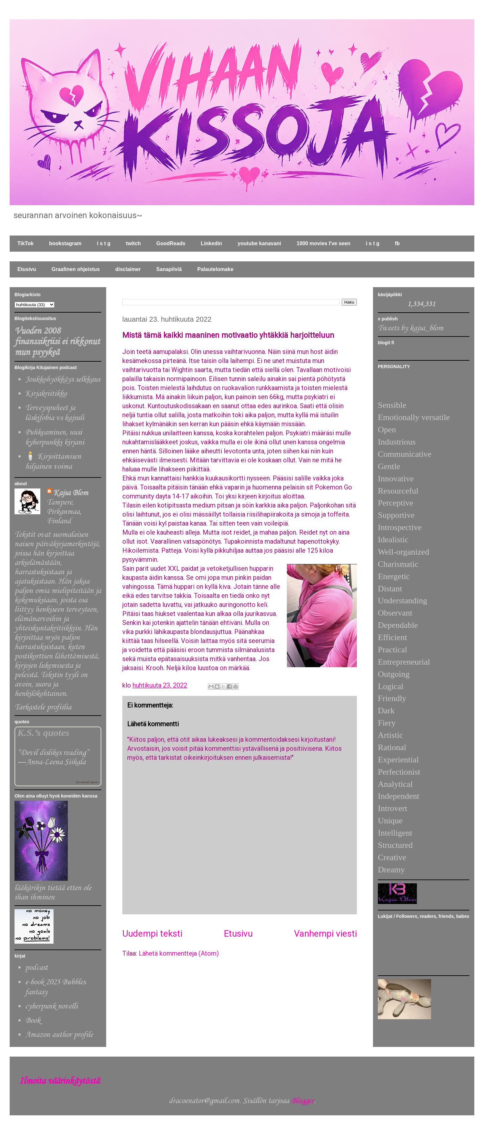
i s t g (104, 243)
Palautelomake (215, 269)
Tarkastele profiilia (43, 707)
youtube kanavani (259, 243)
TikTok (25, 243)
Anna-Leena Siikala (56, 762)
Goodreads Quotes (87, 782)
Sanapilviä (169, 269)
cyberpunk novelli (51, 1006)
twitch (133, 243)
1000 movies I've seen (323, 243)
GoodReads (171, 243)
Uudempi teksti (152, 933)
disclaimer (128, 269)
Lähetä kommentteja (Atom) (179, 953)
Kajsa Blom (70, 493)
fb (397, 243)
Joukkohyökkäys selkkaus (62, 379)
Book (32, 1020)
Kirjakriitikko (46, 393)
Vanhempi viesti (325, 933)
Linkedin (211, 243)
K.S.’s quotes (43, 732)
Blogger (302, 1101)
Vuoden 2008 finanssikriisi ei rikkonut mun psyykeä (57, 342)
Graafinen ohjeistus (76, 269)
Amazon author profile (59, 1035)
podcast (36, 967)
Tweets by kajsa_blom (410, 328)
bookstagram (65, 243)
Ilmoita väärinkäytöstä (59, 1081)
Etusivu (26, 269)
